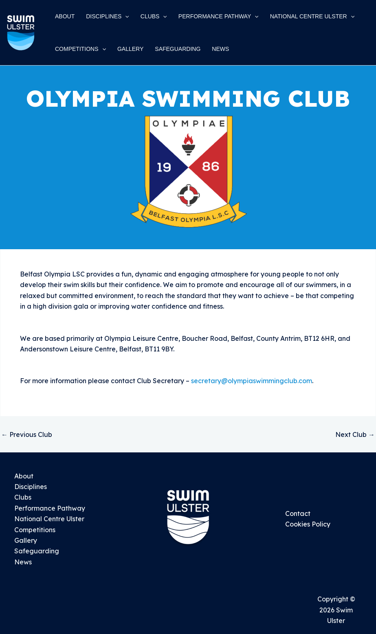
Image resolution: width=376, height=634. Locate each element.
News (23, 562)
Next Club (355, 434)
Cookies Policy (307, 524)
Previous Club (26, 434)
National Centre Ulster (49, 519)
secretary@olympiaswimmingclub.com (251, 381)
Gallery (25, 540)
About (23, 476)
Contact (297, 513)
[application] (125, 16)
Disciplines (30, 487)
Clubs (22, 497)
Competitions (34, 530)
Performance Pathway (49, 508)
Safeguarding (36, 551)
